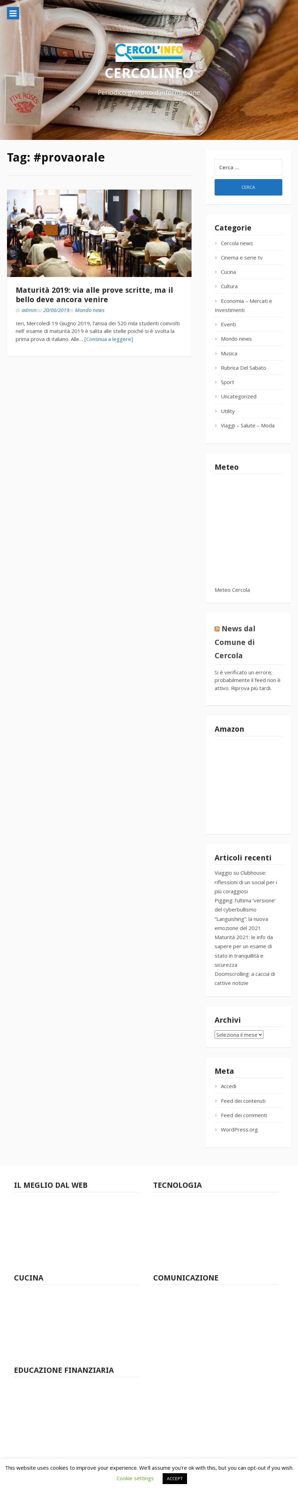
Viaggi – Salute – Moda (248, 425)
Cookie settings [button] (135, 1478)
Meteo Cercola (232, 589)
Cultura (229, 286)
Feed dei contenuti (243, 1100)
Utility (228, 410)
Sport (227, 381)
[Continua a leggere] (108, 338)
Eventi (228, 324)
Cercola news (237, 243)
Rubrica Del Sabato (243, 367)
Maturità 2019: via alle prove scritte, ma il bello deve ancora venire (94, 295)
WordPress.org (239, 1129)
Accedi (228, 1086)
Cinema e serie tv (242, 257)
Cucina (228, 271)
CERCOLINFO (149, 72)
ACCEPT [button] (175, 1478)
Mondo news (89, 309)
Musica (229, 353)
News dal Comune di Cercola (235, 642)
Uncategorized (238, 396)
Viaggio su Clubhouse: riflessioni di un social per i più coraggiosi (246, 882)
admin (29, 309)
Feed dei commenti (244, 1115)
